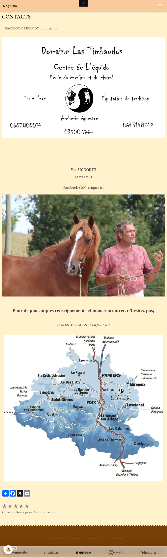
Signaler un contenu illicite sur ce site (104, 538)
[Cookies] (8, 549)
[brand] (10, 5)
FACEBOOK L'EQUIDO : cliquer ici (31, 28)
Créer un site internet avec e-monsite (62, 538)
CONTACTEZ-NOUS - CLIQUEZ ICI (83, 325)
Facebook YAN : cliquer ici (83, 187)
